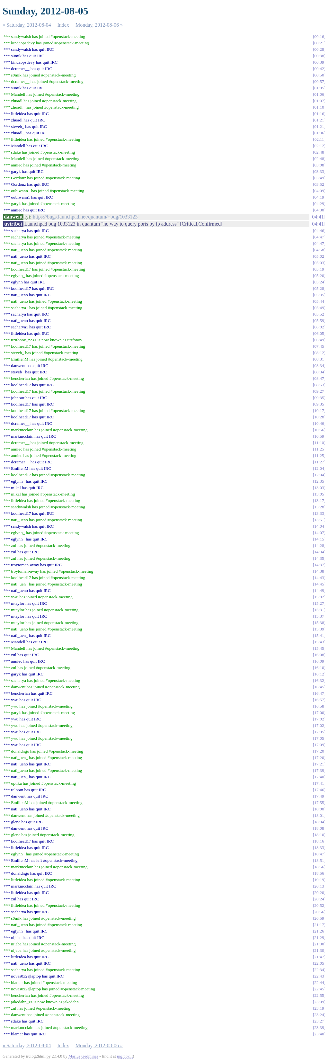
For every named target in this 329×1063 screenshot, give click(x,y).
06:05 (319, 333)
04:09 (319, 190)
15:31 (319, 609)
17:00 (319, 712)
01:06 (319, 94)
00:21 (319, 42)
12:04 (319, 468)
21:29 (319, 937)
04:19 (319, 197)
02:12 (319, 145)
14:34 (319, 551)
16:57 (319, 699)
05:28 (319, 288)
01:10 (319, 107)
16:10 (319, 667)
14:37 (319, 564)
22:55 (319, 995)
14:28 (319, 545)
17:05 (319, 731)
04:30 (319, 210)
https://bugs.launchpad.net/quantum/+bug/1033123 (85, 216)
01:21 (319, 120)
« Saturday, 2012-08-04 (27, 25)
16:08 (319, 654)
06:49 (319, 339)
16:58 (319, 706)
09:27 (319, 391)
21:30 (319, 944)
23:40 (319, 1034)
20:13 (319, 886)
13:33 (319, 513)
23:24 (319, 1014)
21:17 (319, 924)
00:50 (319, 75)
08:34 (319, 365)
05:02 (319, 256)
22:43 (319, 976)
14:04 (319, 526)
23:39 (319, 1027)
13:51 (319, 519)
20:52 (319, 905)
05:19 (319, 269)
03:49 (319, 177)
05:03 (319, 262)
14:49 (319, 590)
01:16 (319, 113)
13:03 (319, 487)
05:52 (319, 314)
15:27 (319, 603)
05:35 (319, 294)
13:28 (319, 507)
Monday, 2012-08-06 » (99, 25)
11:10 (319, 442)
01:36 (319, 132)
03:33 (319, 171)
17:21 (319, 764)
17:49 (319, 796)
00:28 (319, 49)
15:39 (319, 629)
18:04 (319, 821)
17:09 (319, 744)
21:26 (319, 931)
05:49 (319, 307)
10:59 (319, 436)
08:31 (319, 359)
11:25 (319, 449)
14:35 (319, 558)
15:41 (319, 635)
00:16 (319, 36)
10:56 (319, 429)
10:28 (319, 417)
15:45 (319, 648)
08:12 (319, 352)
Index (63, 25)
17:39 (319, 770)
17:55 (319, 802)
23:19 (319, 1008)
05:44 (319, 301)
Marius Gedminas (83, 1056)
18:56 (319, 866)
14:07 (319, 532)
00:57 (319, 81)
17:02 (319, 719)
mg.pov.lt (125, 1056)
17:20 (319, 751)
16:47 (319, 693)
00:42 (319, 68)
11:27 (319, 462)
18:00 (319, 809)
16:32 (319, 680)
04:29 (319, 203)
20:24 (319, 899)
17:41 (319, 783)
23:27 (319, 1021)
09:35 (319, 397)
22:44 (319, 982)
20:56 (319, 911)
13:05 (319, 494)
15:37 (319, 616)
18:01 (319, 815)
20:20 (319, 892)
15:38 (319, 622)
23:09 (319, 1001)
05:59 (319, 320)
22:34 (319, 969)
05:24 (319, 282)
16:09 (319, 661)
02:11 (319, 139)
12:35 (319, 481)
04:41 (318, 216)
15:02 (319, 596)
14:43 (319, 577)
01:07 (319, 100)
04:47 (319, 237)
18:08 (319, 828)
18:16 (319, 841)
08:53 (319, 384)
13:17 (319, 500)
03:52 (319, 184)
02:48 (319, 152)
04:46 (319, 230)
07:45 (319, 346)
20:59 (319, 918)
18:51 (319, 860)
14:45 (319, 584)
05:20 (319, 275)
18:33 (319, 847)
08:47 (319, 378)
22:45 (319, 989)
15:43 (319, 641)
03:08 (319, 165)
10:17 (319, 410)
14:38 (319, 571)
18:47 (319, 854)
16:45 (319, 686)
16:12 (319, 674)
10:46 (319, 423)
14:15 (319, 539)
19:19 (319, 879)
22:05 (319, 963)
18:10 (319, 834)
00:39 (319, 62)
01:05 (319, 87)
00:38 (319, 55)
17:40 (319, 776)
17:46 (319, 789)
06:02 (319, 327)
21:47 (319, 956)
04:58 (319, 249)
